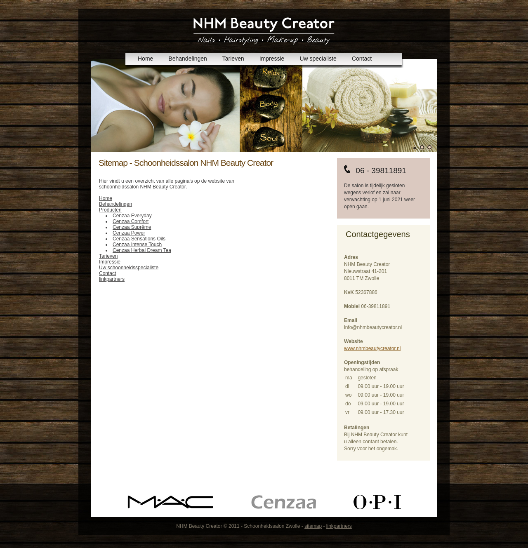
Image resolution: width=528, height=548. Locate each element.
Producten (110, 210)
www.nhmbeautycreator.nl (372, 348)
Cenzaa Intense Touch (137, 244)
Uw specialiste (317, 58)
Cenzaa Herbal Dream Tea (142, 250)
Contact (362, 58)
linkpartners (112, 279)
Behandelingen (187, 58)
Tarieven (233, 58)
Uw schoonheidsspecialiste (128, 267)
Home (145, 58)
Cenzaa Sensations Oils (139, 239)
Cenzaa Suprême (132, 227)
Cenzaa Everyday (132, 216)
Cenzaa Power (129, 233)
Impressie (272, 58)
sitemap (313, 526)
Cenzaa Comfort (130, 221)
